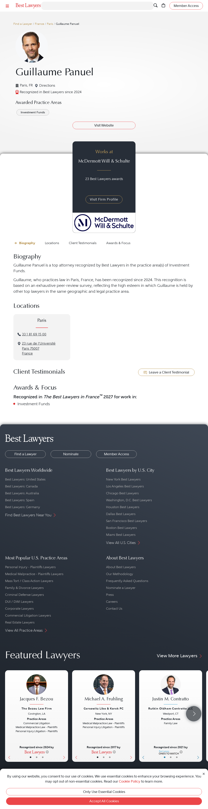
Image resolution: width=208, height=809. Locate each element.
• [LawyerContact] (43, 757)
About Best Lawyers (121, 567)
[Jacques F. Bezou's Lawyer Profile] (36, 689)
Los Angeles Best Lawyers (125, 486)
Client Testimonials (82, 243)
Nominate (71, 454)
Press (110, 595)
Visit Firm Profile (104, 199)
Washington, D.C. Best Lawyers (129, 500)
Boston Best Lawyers (121, 528)
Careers (112, 602)
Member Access (116, 454)
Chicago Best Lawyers (122, 493)
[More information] (47, 752)
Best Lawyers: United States (25, 479)
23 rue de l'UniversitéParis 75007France (38, 349)
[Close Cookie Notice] (203, 773)
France (39, 24)
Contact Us (114, 608)
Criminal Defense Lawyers (24, 595)
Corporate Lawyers (19, 608)
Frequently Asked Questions (127, 581)
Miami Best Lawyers (120, 535)
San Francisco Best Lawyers (126, 521)
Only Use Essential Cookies (104, 792)
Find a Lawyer (22, 24)
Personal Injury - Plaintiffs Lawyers (30, 567)
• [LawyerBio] (37, 757)
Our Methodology (119, 574)
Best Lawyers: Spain (19, 500)
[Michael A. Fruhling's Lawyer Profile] (103, 689)
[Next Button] (65, 716)
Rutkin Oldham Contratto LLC (170, 708)
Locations (52, 243)
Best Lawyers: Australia (22, 493)
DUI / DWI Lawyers (19, 602)
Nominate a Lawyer (120, 588)
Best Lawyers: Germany (22, 507)
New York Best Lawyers (123, 479)
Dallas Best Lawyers (120, 514)
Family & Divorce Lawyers (24, 588)
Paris (50, 24)
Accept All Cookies (104, 801)
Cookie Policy (129, 781)
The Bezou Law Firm (37, 708)
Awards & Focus (118, 243)
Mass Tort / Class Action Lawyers (29, 581)
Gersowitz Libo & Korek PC (104, 708)
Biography (27, 243)
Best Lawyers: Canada (21, 486)
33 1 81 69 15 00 (34, 334)
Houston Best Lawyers (122, 507)
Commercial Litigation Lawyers (28, 615)
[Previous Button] (8, 716)
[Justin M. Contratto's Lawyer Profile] (170, 689)
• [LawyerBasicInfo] (30, 757)
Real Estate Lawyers (20, 622)
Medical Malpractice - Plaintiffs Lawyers (34, 574)
